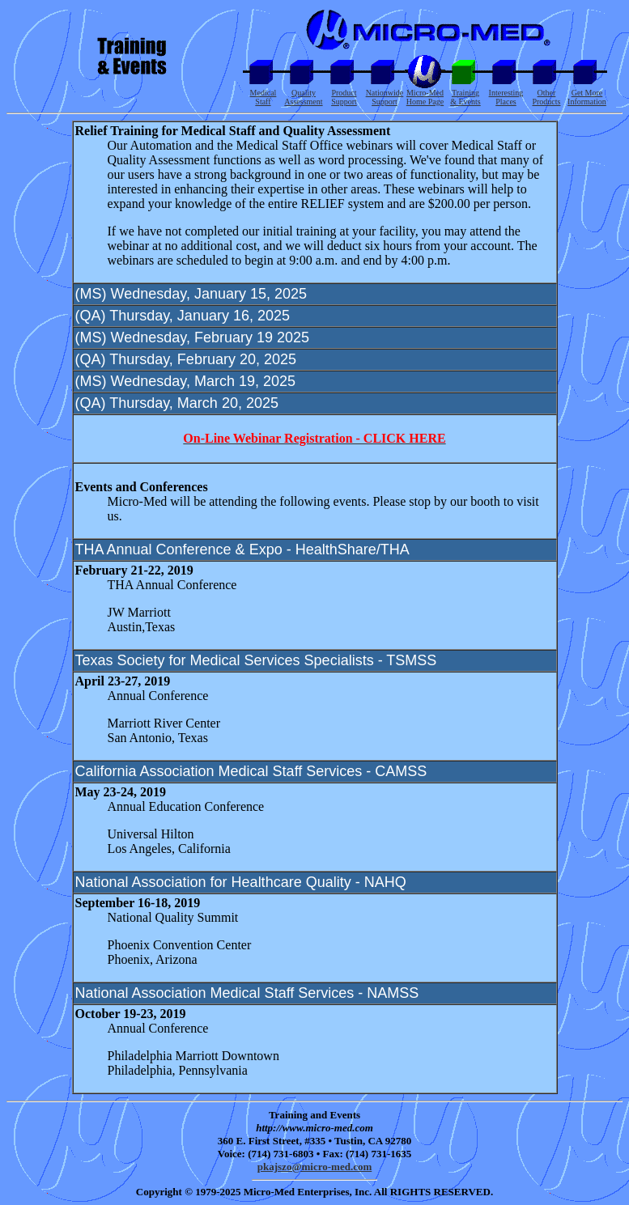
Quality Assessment (303, 97)
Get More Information (586, 97)
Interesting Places (506, 97)
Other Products (546, 97)
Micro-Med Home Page (425, 97)
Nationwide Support (385, 97)
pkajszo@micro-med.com (314, 1166)
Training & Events (465, 97)
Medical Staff (263, 97)
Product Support (344, 97)
